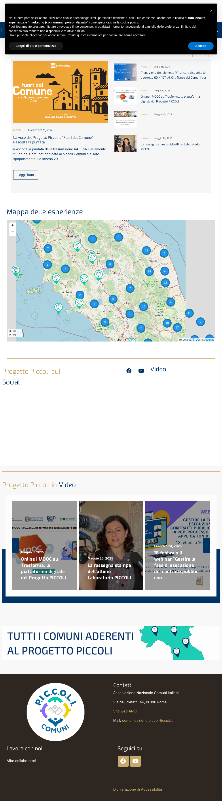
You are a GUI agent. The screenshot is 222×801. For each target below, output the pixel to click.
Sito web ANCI (125, 711)
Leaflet (185, 339)
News (17, 130)
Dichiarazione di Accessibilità (137, 789)
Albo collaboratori (21, 761)
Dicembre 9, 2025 (41, 130)
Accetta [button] (201, 46)
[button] (15, 270)
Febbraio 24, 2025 (168, 546)
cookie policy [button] (129, 22)
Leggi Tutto (25, 175)
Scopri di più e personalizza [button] (36, 46)
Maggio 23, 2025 (163, 138)
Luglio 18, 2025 (162, 66)
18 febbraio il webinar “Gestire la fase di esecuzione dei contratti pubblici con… (176, 565)
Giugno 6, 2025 (162, 90)
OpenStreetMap (204, 339)
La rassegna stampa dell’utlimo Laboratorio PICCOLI (109, 571)
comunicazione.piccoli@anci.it (147, 720)
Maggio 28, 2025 (163, 114)
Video (144, 138)
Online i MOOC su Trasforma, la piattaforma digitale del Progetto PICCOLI (43, 568)
